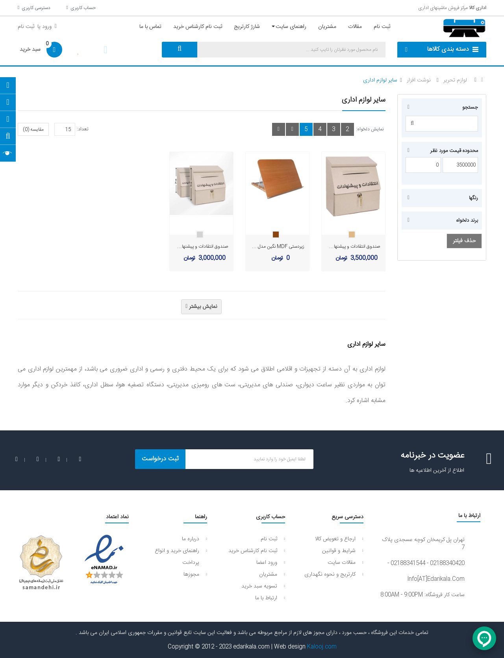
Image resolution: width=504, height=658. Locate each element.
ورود (46, 27)
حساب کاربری (80, 8)
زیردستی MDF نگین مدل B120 (274, 246)
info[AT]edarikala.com (436, 579)
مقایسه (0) (33, 129)
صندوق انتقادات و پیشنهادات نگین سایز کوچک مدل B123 (174, 246)
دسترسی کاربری (34, 8)
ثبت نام (26, 27)
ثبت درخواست (160, 459)
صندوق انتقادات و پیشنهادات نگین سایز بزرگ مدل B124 (328, 246)
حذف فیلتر (464, 241)
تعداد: (82, 129)
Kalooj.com (322, 647)
